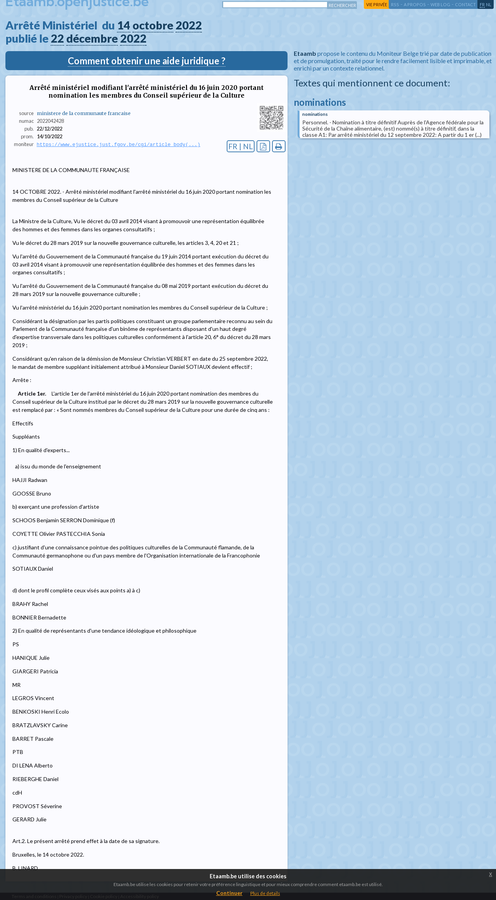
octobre (153, 25)
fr (482, 4)
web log (440, 4)
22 (57, 38)
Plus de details (265, 893)
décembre (92, 38)
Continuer (229, 893)
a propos (415, 4)
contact (465, 4)
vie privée (376, 4)
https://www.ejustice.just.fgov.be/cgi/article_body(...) (118, 144)
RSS (395, 4)
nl (488, 4)
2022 (189, 25)
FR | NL (240, 146)
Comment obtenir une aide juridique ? (147, 60)
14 (123, 25)
